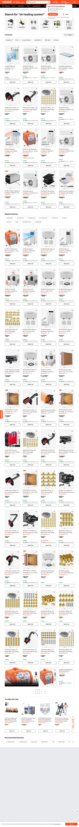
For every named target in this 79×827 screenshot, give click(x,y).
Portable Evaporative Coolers (35, 9)
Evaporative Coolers (24, 9)
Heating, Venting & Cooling (14, 9)
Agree (71, 824)
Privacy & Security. (57, 824)
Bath (57, 27)
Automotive (22, 27)
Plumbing (10, 27)
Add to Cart (12, 82)
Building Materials (69, 28)
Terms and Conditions (65, 17)
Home (6, 9)
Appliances (45, 27)
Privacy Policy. (52, 18)
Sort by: (66, 34)
